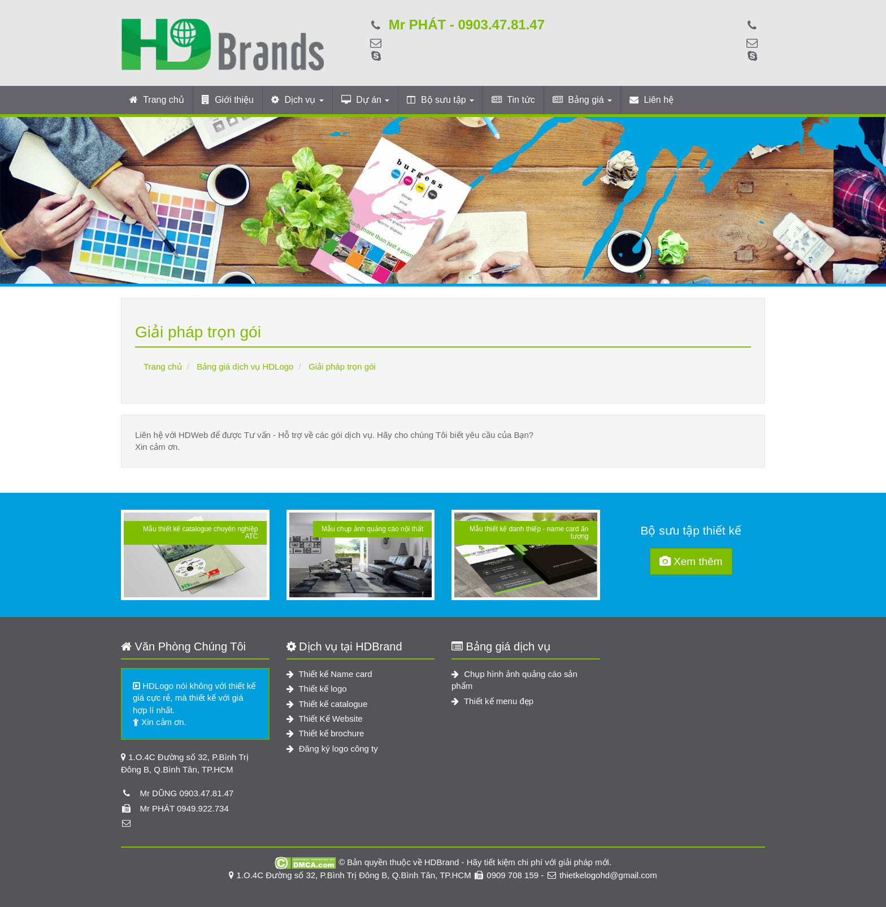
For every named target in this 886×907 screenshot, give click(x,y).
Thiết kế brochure (325, 733)
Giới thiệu (228, 100)
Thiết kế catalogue (327, 704)
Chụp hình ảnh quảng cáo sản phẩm (514, 680)
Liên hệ (651, 100)
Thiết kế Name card (329, 674)
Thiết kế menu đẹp (492, 701)
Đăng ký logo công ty (332, 748)
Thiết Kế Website (324, 718)
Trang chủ (156, 100)
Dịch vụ (297, 100)
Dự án (365, 100)
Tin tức (513, 100)
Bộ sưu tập (440, 100)
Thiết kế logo (316, 688)
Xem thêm (691, 561)
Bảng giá (582, 100)
